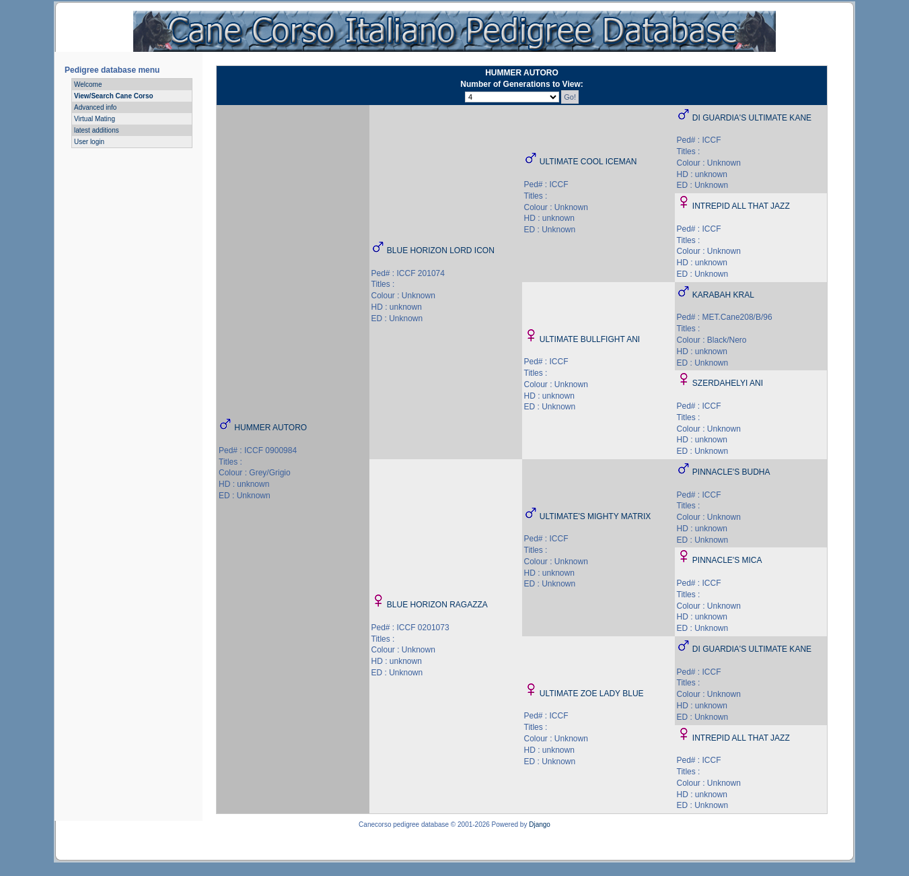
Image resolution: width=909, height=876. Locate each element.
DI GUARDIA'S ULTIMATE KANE (751, 118)
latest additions (96, 130)
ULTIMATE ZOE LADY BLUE (592, 693)
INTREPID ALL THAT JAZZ (741, 206)
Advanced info (95, 107)
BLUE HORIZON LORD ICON (441, 250)
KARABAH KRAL (723, 295)
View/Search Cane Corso (113, 96)
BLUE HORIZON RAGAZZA (437, 604)
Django (539, 824)
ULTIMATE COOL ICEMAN (588, 161)
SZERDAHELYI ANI (727, 383)
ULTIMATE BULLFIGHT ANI (590, 339)
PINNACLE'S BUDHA (731, 472)
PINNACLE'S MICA (727, 560)
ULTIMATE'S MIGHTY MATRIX (595, 516)
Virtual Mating (94, 119)
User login (89, 141)
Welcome (88, 84)
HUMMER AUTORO (270, 427)
